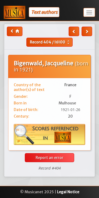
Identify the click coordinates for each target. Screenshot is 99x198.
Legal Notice (68, 192)
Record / (50, 42)
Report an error (49, 157)
